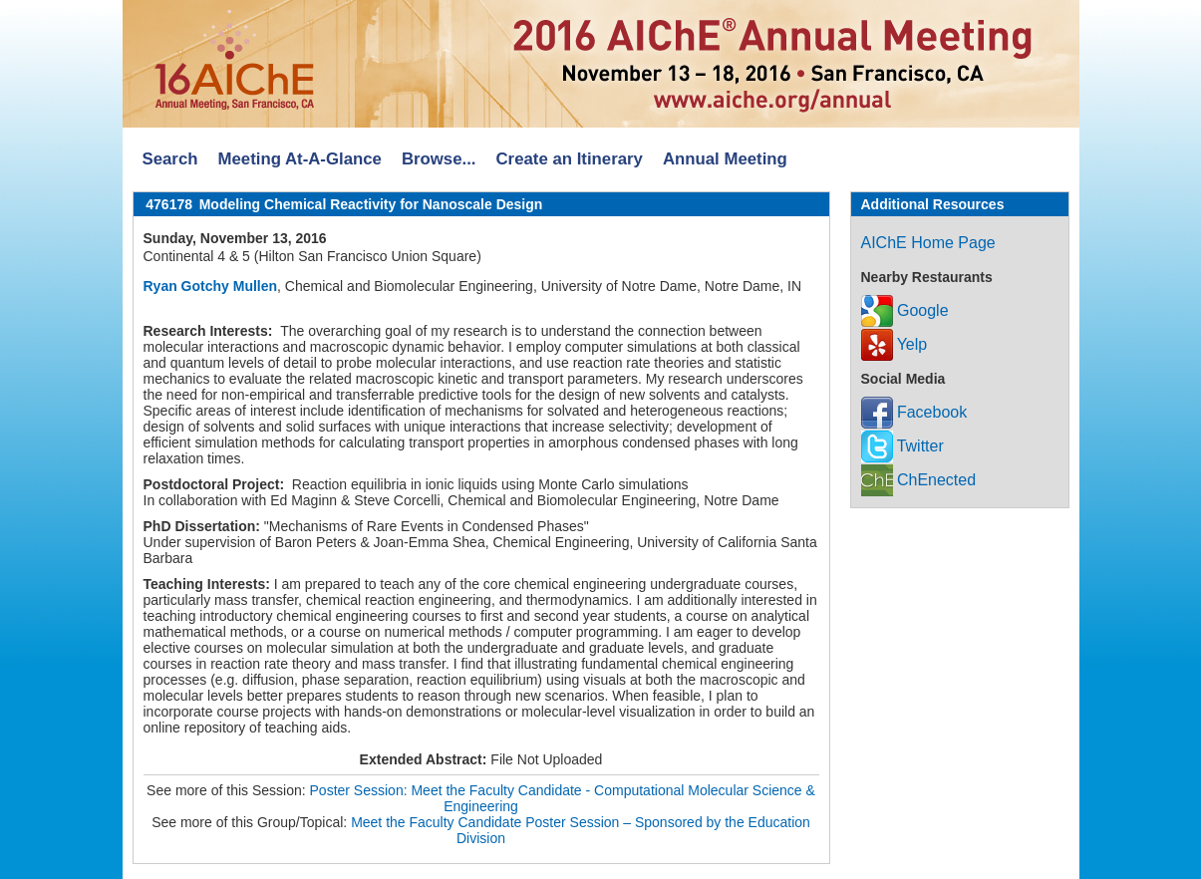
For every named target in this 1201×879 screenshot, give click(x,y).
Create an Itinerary (569, 158)
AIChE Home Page (928, 242)
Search (170, 158)
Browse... (439, 158)
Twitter (902, 446)
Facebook (914, 412)
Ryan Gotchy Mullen (211, 286)
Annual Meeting (725, 158)
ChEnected (919, 479)
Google (905, 310)
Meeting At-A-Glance (299, 158)
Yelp (894, 344)
